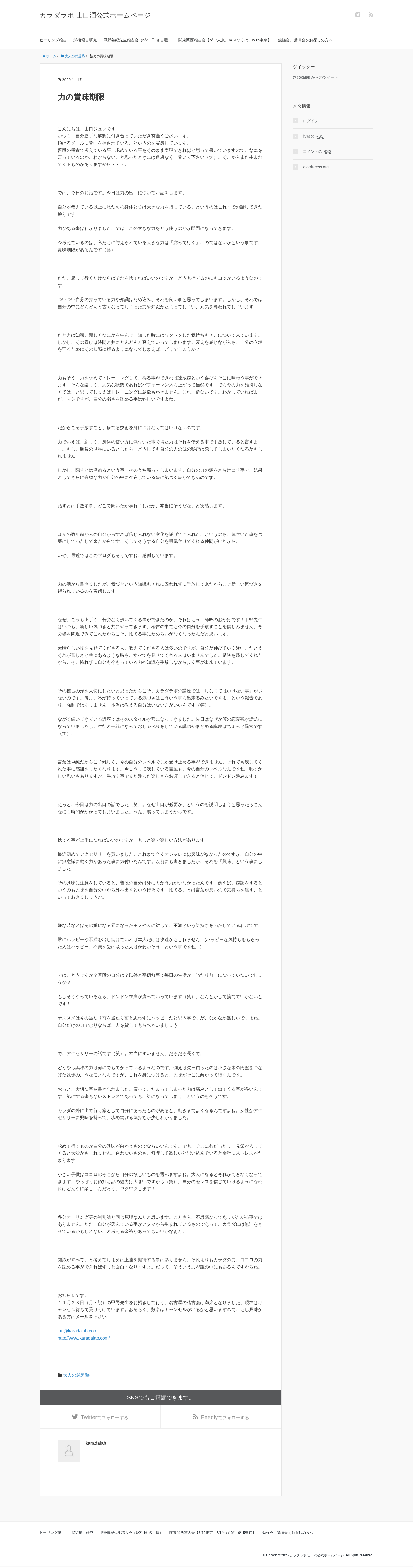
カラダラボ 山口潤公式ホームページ (95, 15)
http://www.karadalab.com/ (84, 1338)
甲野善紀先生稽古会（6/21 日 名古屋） (138, 40)
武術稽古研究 (85, 40)
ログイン (310, 121)
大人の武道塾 (76, 1375)
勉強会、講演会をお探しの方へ (305, 40)
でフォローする (104, 1417)
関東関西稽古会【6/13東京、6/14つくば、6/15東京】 (224, 40)
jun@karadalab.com (77, 1331)
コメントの (317, 151)
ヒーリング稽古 (53, 40)
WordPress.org (316, 167)
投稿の (313, 136)
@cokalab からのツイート (315, 77)
